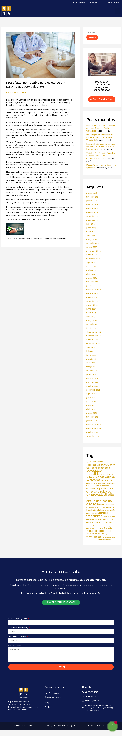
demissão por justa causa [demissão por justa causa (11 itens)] (101, 488)
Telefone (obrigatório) (17, 636)
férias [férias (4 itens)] (104, 519)
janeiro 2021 (91, 421)
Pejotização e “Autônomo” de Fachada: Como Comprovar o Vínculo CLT (99, 137)
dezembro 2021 (93, 378)
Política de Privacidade (24, 725)
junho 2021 (91, 401)
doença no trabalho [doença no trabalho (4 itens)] (109, 516)
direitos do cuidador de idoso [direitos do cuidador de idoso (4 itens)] (95, 507)
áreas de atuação (53, 698)
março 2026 (91, 193)
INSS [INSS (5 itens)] (112, 522)
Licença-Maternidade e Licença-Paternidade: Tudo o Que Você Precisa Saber (101, 146)
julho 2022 (91, 351)
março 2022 (91, 367)
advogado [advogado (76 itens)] (108, 464)
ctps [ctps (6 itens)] (94, 486)
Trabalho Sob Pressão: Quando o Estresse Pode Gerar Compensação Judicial (101, 156)
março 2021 (91, 413)
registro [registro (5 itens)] (106, 534)
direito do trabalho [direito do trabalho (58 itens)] (99, 501)
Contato (48, 707)
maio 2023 (91, 313)
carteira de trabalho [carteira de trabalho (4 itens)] (100, 483)
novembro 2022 (93, 336)
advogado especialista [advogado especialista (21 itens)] (98, 467)
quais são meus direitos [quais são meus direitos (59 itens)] (99, 529)
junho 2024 (91, 266)
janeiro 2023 (91, 328)
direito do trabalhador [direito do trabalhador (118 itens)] (100, 496)
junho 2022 (91, 355)
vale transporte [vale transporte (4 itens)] (91, 540)
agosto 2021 (91, 394)
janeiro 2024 (91, 285)
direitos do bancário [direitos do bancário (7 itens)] (106, 504)
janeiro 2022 (91, 374)
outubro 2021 (92, 386)
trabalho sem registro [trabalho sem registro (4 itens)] (109, 537)
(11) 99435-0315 (79, 2)
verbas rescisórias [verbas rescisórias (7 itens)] (104, 540)
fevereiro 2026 (93, 197)
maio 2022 (91, 359)
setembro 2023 (93, 301)
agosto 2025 (92, 220)
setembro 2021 (93, 390)
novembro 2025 (93, 208)
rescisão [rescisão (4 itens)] (112, 534)
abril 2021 (90, 409)
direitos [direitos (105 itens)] (92, 504)
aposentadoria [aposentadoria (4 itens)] (105, 480)
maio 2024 (91, 270)
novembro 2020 (93, 428)
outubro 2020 (92, 432)
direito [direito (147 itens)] (91, 491)
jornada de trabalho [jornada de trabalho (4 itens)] (99, 525)
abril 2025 (90, 235)
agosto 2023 (92, 305)
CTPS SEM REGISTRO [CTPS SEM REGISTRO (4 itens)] (103, 486)
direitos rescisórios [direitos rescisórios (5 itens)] (92, 513)
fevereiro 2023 (92, 324)
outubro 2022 (92, 340)
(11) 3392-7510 (94, 2)
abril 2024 (90, 274)
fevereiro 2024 (93, 282)
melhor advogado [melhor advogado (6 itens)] (92, 528)
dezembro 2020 (93, 424)
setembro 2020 (93, 436)
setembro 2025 (93, 216)
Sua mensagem (14, 645)
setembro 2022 (93, 343)
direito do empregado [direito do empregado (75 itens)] (98, 493)
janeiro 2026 (91, 201)
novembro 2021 (93, 382)
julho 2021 (90, 397)
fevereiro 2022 (92, 370)
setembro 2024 (93, 259)
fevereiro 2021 (92, 417)
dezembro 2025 (93, 204)
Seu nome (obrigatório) (18, 618)
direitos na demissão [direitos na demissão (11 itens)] (106, 510)
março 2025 (91, 239)
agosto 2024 (92, 262)
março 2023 (91, 320)
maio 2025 (91, 232)
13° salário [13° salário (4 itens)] (89, 462)
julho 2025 (91, 224)
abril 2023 (90, 316)
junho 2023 (91, 309)
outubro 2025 (92, 212)
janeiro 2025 (91, 247)
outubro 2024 (92, 255)
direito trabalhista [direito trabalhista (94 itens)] (97, 514)
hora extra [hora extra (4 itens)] (110, 519)
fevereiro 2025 (92, 243)
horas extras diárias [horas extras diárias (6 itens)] (103, 522)
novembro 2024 (93, 251)
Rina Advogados (52, 693)
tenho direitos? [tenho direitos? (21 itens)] (94, 536)
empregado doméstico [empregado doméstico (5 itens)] (94, 519)
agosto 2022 (92, 347)
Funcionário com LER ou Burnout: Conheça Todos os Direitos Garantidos (101, 128)
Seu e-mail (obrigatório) (18, 627)
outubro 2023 (92, 297)
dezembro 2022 (93, 332)
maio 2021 (91, 405)
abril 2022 (90, 363)
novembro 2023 (93, 293)
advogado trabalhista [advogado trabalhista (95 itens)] (94, 472)
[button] (117, 11)
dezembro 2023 (93, 289)
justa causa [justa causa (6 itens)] (110, 525)
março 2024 (91, 278)
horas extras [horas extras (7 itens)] (91, 522)
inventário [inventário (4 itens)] (89, 525)
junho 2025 (91, 228)
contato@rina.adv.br (112, 2)
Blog (47, 702)
